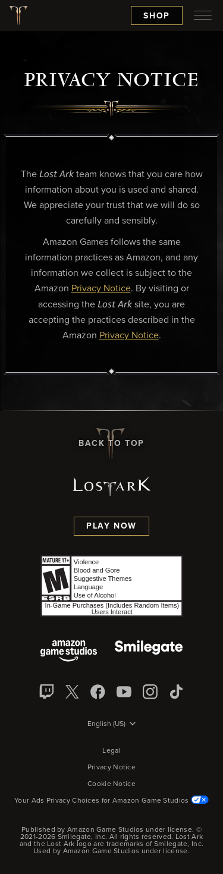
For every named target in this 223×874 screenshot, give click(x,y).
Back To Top (111, 443)
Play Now (111, 526)
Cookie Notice (111, 784)
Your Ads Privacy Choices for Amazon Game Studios (111, 800)
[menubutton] (202, 15)
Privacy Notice (111, 767)
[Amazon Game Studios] (68, 652)
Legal (111, 750)
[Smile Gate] (149, 652)
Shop (156, 16)
